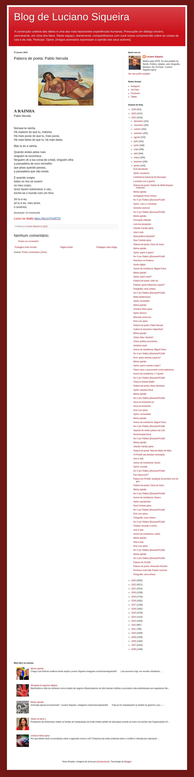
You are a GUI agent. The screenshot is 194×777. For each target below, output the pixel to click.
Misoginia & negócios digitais (44, 685)
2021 (134, 588)
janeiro (137, 165)
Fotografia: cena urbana (144, 289)
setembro (138, 133)
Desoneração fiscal (142, 434)
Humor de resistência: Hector (146, 463)
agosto (137, 137)
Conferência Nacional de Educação (149, 177)
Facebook (135, 93)
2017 (134, 605)
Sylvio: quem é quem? (143, 252)
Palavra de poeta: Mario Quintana (148, 386)
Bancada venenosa (142, 317)
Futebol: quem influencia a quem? (149, 285)
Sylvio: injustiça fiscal (143, 390)
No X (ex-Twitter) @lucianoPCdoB (149, 200)
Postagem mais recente (26, 247)
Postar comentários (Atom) (34, 252)
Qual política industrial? (144, 236)
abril (136, 153)
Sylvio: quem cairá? (142, 277)
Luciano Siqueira (154, 56)
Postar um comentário (28, 241)
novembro (139, 125)
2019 (134, 596)
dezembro (139, 121)
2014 (134, 617)
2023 (134, 580)
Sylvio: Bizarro (140, 313)
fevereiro (138, 161)
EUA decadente (140, 169)
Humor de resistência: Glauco (147, 497)
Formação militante (142, 220)
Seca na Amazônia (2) (143, 402)
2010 (134, 633)
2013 (134, 621)
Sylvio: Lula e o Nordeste (144, 204)
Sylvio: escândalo (141, 301)
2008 (134, 641)
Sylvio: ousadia (140, 467)
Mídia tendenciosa (141, 297)
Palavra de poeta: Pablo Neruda (148, 325)
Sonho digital (139, 264)
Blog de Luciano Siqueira (71, 16)
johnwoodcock (103, 761)
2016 (134, 609)
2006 (134, 649)
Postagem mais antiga (106, 247)
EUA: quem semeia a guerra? (147, 357)
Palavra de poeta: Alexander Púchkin (150, 566)
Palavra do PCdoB (142, 562)
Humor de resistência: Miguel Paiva (149, 268)
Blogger (127, 761)
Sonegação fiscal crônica (144, 196)
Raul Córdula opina (142, 240)
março (137, 157)
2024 (134, 117)
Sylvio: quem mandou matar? (146, 365)
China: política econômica (145, 341)
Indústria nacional (141, 208)
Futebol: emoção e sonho (145, 526)
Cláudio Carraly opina (143, 228)
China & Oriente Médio (143, 382)
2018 (134, 600)
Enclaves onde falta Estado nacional (150, 570)
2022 (134, 584)
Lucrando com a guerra (144, 181)
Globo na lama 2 (38, 719)
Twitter (134, 97)
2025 (134, 113)
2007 (134, 645)
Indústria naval (140, 345)
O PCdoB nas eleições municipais (149, 454)
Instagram (135, 86)
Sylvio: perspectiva (142, 501)
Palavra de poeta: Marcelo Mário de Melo (152, 450)
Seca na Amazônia (142, 406)
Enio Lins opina (140, 321)
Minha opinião (139, 192)
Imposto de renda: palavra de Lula (149, 430)
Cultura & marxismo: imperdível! (148, 329)
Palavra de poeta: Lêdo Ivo (145, 281)
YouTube (135, 90)
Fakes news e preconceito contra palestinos (153, 370)
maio (136, 149)
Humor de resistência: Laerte (146, 534)
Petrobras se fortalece (143, 260)
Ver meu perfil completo (139, 74)
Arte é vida (138, 232)
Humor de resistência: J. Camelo (148, 374)
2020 (134, 592)
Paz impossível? (140, 475)
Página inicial (66, 247)
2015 (134, 613)
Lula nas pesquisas (142, 224)
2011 (134, 629)
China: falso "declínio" (143, 337)
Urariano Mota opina (142, 309)
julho (136, 141)
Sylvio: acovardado (142, 414)
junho (137, 145)
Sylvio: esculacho (141, 173)
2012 (134, 625)
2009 (134, 637)
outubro (138, 129)
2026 (134, 109)
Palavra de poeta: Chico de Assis (148, 244)
